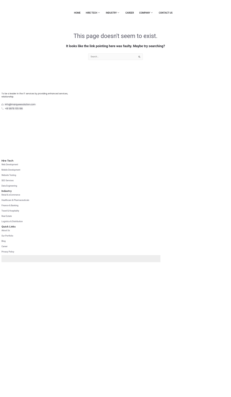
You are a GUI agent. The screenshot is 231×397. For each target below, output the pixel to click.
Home (72, 13)
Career (127, 13)
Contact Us (165, 13)
